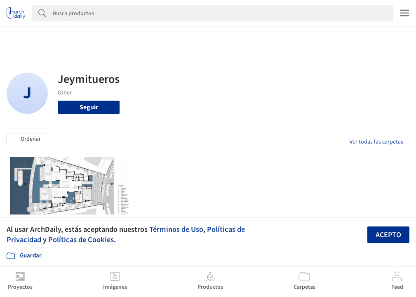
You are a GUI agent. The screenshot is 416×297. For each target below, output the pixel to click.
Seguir (89, 107)
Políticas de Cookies (81, 239)
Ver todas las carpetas (376, 142)
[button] (26, 139)
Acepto (388, 235)
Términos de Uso (176, 229)
